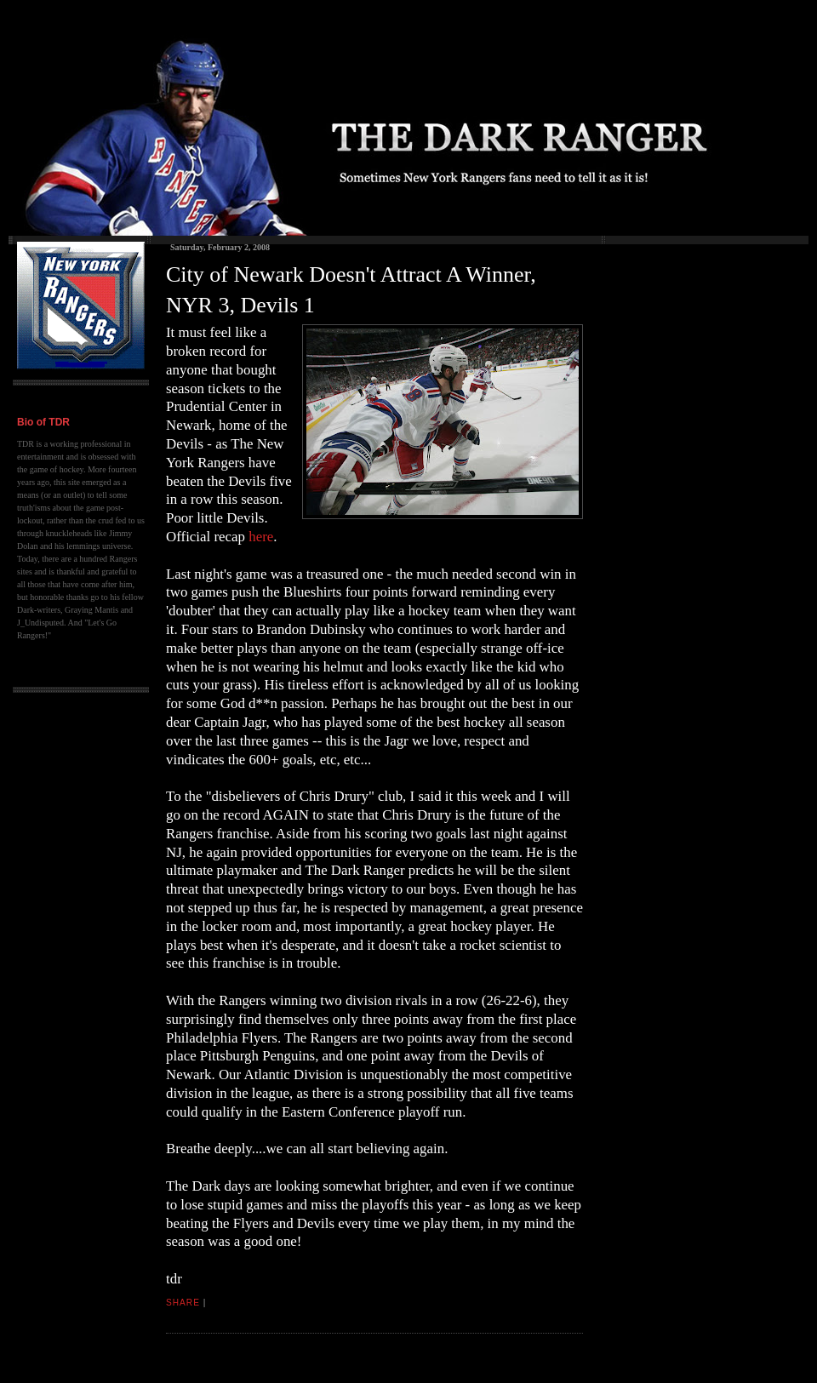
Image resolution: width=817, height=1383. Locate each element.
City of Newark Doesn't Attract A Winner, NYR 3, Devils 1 (351, 289)
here (261, 537)
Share (183, 1302)
